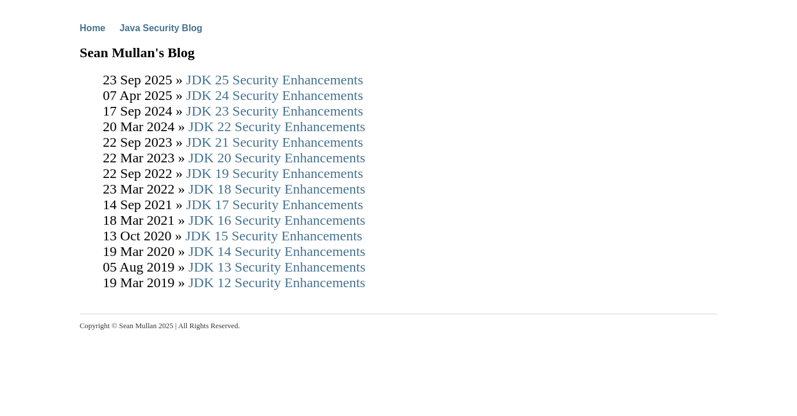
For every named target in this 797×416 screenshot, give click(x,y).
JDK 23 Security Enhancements (274, 110)
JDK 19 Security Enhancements (274, 173)
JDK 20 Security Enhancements (277, 157)
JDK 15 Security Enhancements (273, 235)
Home (92, 28)
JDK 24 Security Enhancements (274, 95)
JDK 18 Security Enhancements (277, 188)
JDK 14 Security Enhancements (277, 251)
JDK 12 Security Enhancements (277, 282)
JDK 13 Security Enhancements (277, 266)
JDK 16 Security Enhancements (277, 220)
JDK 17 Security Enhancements (274, 204)
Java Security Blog (161, 28)
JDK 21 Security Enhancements (274, 142)
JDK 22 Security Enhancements (277, 126)
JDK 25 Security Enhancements (274, 79)
